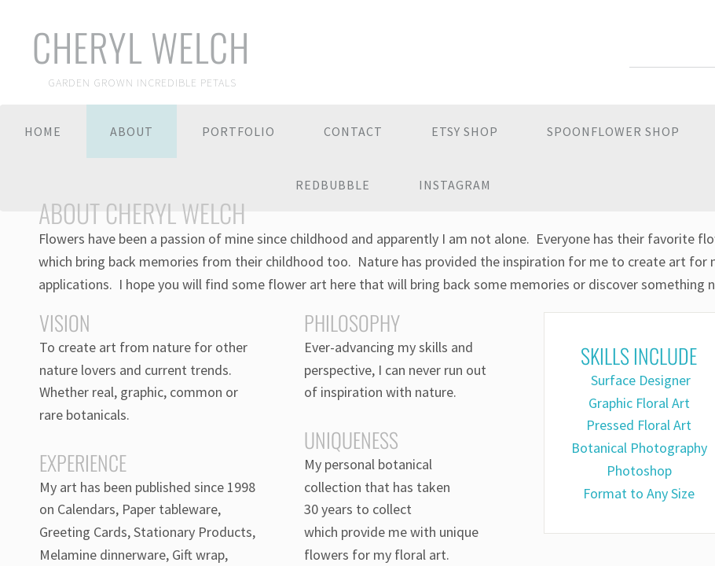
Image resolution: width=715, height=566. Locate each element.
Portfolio (238, 131)
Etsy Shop (464, 131)
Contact (353, 131)
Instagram (455, 185)
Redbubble (332, 185)
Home (42, 131)
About (131, 131)
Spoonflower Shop (613, 131)
